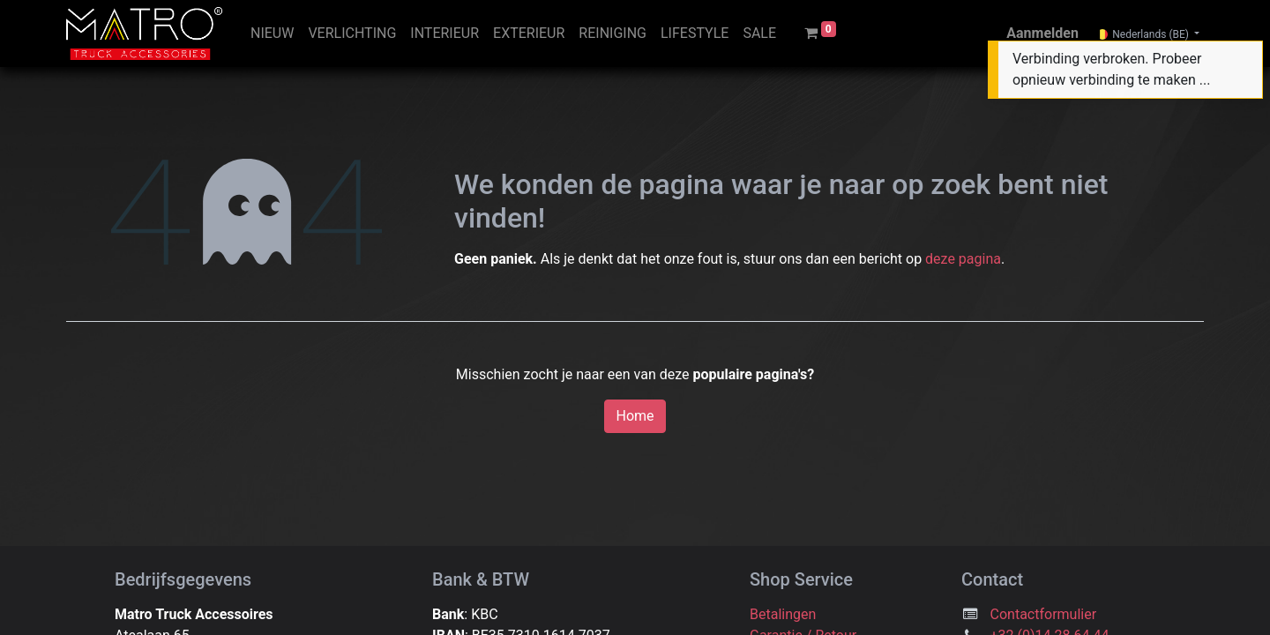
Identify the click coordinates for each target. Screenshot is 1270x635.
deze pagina (963, 258)
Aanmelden (1042, 33)
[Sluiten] (1246, 58)
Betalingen (783, 614)
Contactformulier (1043, 614)
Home (635, 415)
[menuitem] (272, 33)
